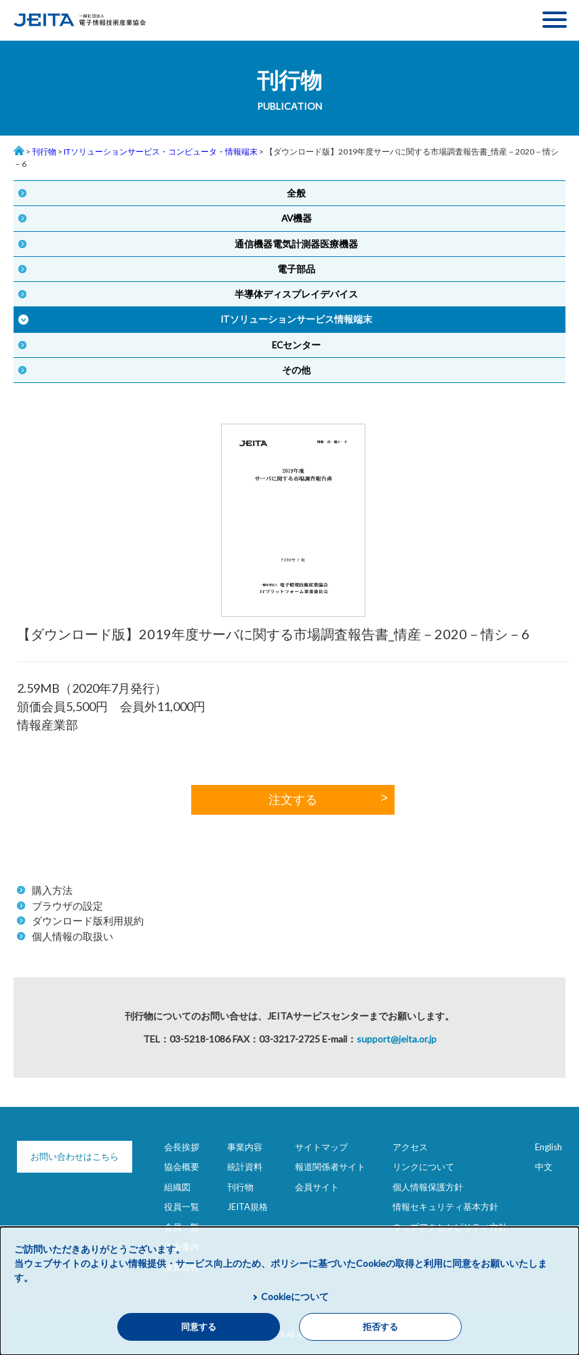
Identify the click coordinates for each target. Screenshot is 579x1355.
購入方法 (52, 890)
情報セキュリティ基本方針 (445, 1206)
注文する (292, 800)
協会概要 (181, 1166)
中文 (544, 1166)
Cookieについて (295, 1296)
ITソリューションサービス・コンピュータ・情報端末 (161, 151)
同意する (198, 1327)
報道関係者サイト (330, 1166)
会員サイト (317, 1186)
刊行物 (44, 151)
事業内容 (244, 1146)
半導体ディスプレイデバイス (296, 294)
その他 (296, 370)
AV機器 (296, 218)
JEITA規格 (247, 1206)
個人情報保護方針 (428, 1186)
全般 (296, 193)
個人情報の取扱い (72, 936)
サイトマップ (321, 1146)
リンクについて (423, 1166)
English (548, 1146)
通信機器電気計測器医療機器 (296, 244)
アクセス (410, 1146)
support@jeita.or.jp (397, 1039)
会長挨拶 (181, 1146)
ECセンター (296, 345)
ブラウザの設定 (67, 905)
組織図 (177, 1186)
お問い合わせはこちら (75, 1156)
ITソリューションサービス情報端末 (296, 319)
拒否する (380, 1327)
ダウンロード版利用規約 (88, 920)
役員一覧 (181, 1206)
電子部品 (296, 269)
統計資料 (244, 1166)
